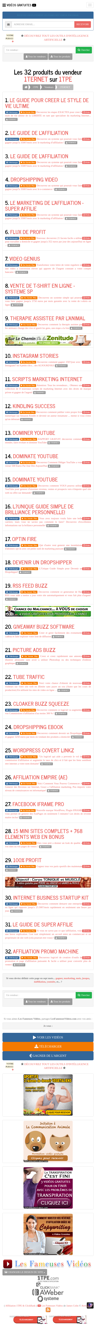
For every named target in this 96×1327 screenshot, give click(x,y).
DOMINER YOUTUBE (34, 432)
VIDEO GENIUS (24, 258)
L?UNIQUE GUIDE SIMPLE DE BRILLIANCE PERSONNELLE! (39, 509)
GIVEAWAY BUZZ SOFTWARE (44, 626)
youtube (51, 981)
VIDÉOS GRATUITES (19, 4)
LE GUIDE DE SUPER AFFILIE (43, 924)
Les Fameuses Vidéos (50, 1305)
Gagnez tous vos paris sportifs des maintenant (59, 866)
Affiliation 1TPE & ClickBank (20, 1305)
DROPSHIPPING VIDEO (34, 179)
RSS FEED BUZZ (30, 585)
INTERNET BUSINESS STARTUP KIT (51, 897)
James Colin (72, 1305)
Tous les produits (60, 56)
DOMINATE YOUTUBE (35, 456)
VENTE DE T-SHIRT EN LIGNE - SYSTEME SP (40, 288)
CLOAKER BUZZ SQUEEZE (41, 703)
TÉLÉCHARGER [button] (48, 1046)
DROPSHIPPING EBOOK (38, 726)
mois (78, 978)
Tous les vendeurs (36, 56)
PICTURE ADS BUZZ (34, 649)
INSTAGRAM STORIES (35, 355)
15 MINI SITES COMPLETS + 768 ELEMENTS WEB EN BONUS (44, 833)
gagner (59, 978)
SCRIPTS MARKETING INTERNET (47, 379)
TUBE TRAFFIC (29, 676)
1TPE (65, 79)
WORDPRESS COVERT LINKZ (43, 750)
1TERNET (36, 79)
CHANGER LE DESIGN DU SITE (25, 1272)
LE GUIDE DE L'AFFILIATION (39, 132)
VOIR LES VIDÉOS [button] (48, 1037)
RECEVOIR (82, 24)
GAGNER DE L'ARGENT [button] (48, 1055)
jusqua (85, 978)
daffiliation (40, 981)
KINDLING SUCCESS (34, 405)
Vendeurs (48, 87)
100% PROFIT (27, 860)
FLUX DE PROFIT (28, 231)
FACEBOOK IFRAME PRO (38, 804)
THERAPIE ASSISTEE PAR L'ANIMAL (47, 318)
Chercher (84, 50)
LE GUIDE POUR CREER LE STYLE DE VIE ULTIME (47, 103)
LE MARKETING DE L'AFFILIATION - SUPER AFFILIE (44, 205)
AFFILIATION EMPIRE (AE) (40, 777)
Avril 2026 (86, 1305)
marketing (69, 978)
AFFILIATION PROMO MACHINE (46, 951)
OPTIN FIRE (24, 538)
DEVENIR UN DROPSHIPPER (42, 562)
